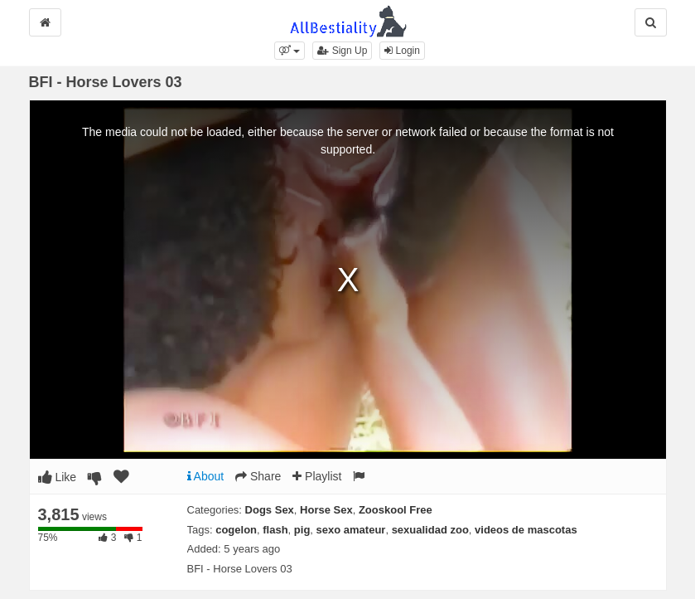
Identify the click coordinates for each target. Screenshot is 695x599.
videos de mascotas (526, 530)
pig (302, 530)
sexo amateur (351, 530)
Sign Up (342, 50)
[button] (289, 50)
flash (275, 530)
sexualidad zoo (430, 530)
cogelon (236, 530)
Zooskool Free (395, 510)
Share (258, 476)
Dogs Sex (269, 510)
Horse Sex (326, 510)
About (205, 476)
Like (57, 477)
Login (402, 50)
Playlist (316, 476)
